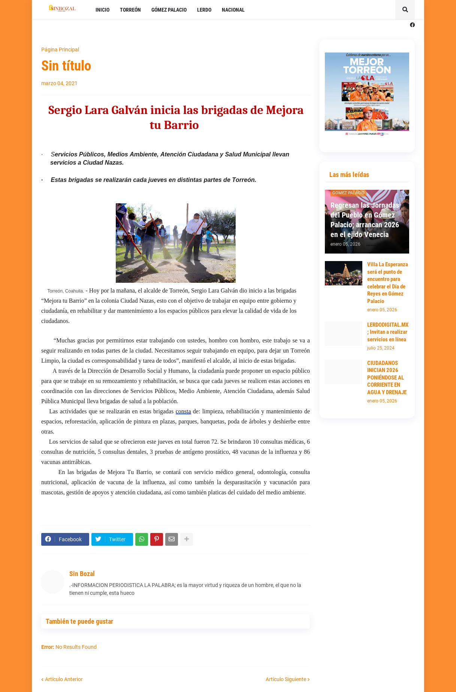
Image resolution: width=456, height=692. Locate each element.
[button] (405, 10)
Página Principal (60, 49)
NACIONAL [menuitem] (233, 10)
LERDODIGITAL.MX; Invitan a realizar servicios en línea (387, 332)
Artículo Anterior (64, 679)
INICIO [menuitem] (102, 10)
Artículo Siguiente (286, 679)
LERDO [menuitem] (204, 10)
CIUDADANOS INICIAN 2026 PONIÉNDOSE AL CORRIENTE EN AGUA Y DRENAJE (387, 378)
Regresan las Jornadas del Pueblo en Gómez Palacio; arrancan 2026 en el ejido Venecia (364, 220)
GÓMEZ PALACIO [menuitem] (169, 10)
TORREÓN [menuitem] (130, 10)
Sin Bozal (82, 574)
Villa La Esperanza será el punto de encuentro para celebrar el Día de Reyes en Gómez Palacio (387, 283)
